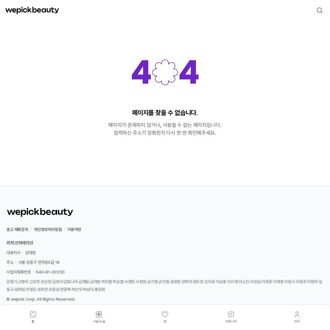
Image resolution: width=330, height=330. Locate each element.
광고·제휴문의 (17, 229)
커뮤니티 (231, 321)
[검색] (320, 10)
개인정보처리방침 (48, 229)
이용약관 (74, 229)
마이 (297, 321)
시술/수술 (99, 321)
